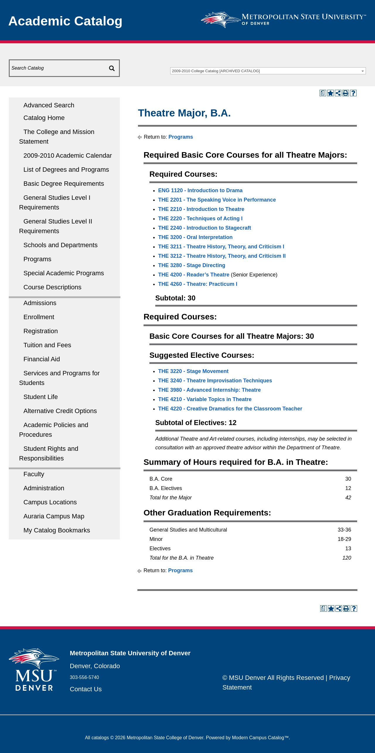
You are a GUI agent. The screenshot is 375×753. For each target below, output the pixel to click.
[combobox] (268, 70)
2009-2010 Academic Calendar (67, 155)
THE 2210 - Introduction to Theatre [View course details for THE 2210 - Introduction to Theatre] (201, 209)
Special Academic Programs (63, 273)
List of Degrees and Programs (66, 169)
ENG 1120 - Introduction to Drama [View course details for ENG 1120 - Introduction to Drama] (200, 190)
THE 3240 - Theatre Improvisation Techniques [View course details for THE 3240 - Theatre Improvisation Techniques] (215, 381)
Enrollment (38, 317)
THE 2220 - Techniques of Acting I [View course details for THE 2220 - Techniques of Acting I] (200, 218)
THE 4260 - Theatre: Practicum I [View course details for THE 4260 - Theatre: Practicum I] (197, 284)
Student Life (40, 396)
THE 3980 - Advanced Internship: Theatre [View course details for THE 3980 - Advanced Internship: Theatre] (209, 390)
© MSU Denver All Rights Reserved (273, 677)
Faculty (33, 474)
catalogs (100, 737)
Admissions (39, 303)
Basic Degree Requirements (63, 183)
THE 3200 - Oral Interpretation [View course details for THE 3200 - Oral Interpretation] (195, 237)
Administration (43, 488)
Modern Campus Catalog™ (260, 737)
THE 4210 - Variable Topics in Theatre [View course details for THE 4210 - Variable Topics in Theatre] (205, 399)
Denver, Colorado (95, 666)
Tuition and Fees (47, 345)
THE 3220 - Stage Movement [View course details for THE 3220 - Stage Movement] (193, 371)
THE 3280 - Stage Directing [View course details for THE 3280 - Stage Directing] (191, 265)
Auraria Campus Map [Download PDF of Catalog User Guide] (53, 516)
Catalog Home (44, 117)
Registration (40, 331)
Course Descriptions (52, 287)
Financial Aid (41, 359)
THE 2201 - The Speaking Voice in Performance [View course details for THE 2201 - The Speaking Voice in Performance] (217, 200)
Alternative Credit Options (60, 411)
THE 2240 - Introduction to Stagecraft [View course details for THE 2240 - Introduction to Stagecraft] (204, 228)
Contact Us (86, 689)
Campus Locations (50, 502)
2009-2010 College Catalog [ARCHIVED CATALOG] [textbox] (216, 71)
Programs (37, 259)
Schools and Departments (60, 245)
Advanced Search (48, 105)
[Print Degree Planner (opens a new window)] (323, 93)
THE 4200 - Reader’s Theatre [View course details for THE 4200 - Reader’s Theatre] (193, 275)
